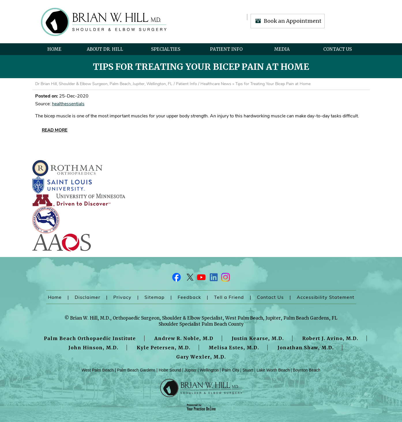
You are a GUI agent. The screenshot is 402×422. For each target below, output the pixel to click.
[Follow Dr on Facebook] (176, 278)
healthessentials (68, 104)
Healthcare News (215, 84)
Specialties (165, 49)
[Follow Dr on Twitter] (189, 278)
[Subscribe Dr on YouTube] (201, 278)
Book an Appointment (293, 21)
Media (282, 49)
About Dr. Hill (105, 49)
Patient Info (226, 49)
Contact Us (337, 49)
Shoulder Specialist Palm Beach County (201, 324)
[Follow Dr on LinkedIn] (213, 278)
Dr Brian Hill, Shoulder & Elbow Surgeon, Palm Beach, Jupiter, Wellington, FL (103, 84)
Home (54, 49)
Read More (54, 130)
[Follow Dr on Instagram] (225, 278)
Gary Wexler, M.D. (201, 357)
